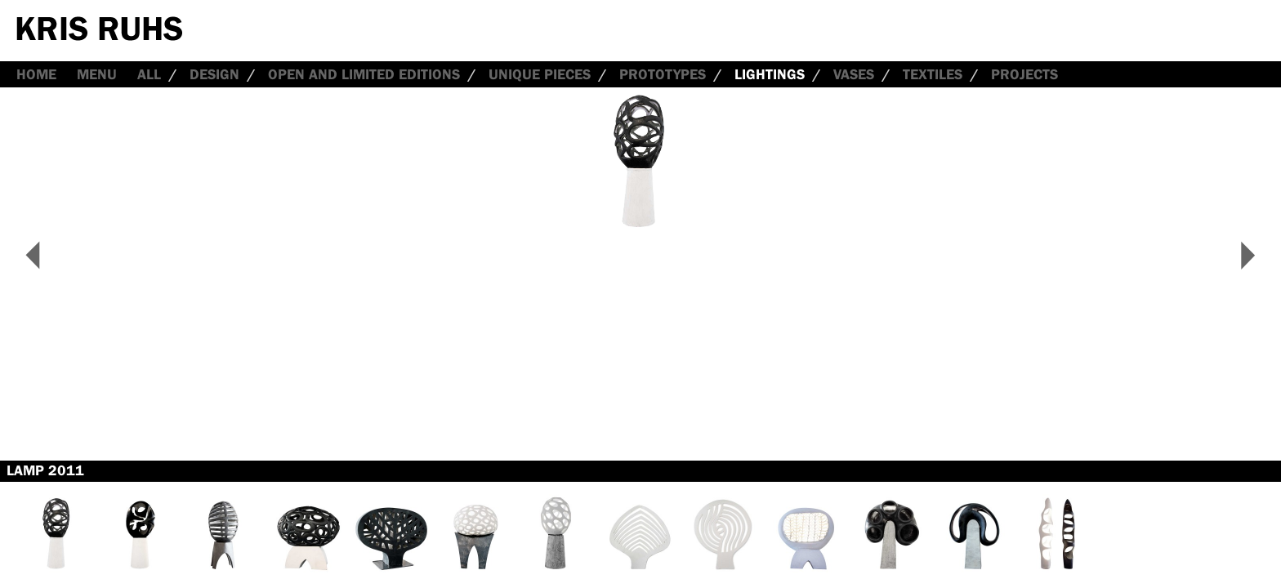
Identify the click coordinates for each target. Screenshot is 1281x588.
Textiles (932, 74)
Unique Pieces (540, 74)
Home (36, 74)
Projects (1024, 74)
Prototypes (662, 74)
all (149, 74)
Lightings (769, 74)
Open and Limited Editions (364, 74)
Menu (97, 74)
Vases (853, 74)
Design (214, 74)
